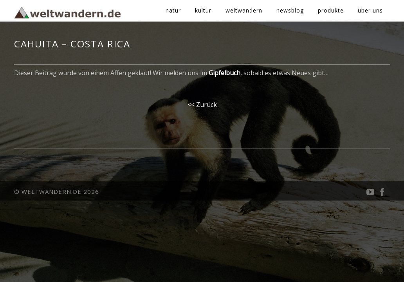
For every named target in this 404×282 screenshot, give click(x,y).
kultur (203, 10)
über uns (370, 10)
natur (173, 10)
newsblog (290, 10)
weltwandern (243, 10)
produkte (331, 10)
